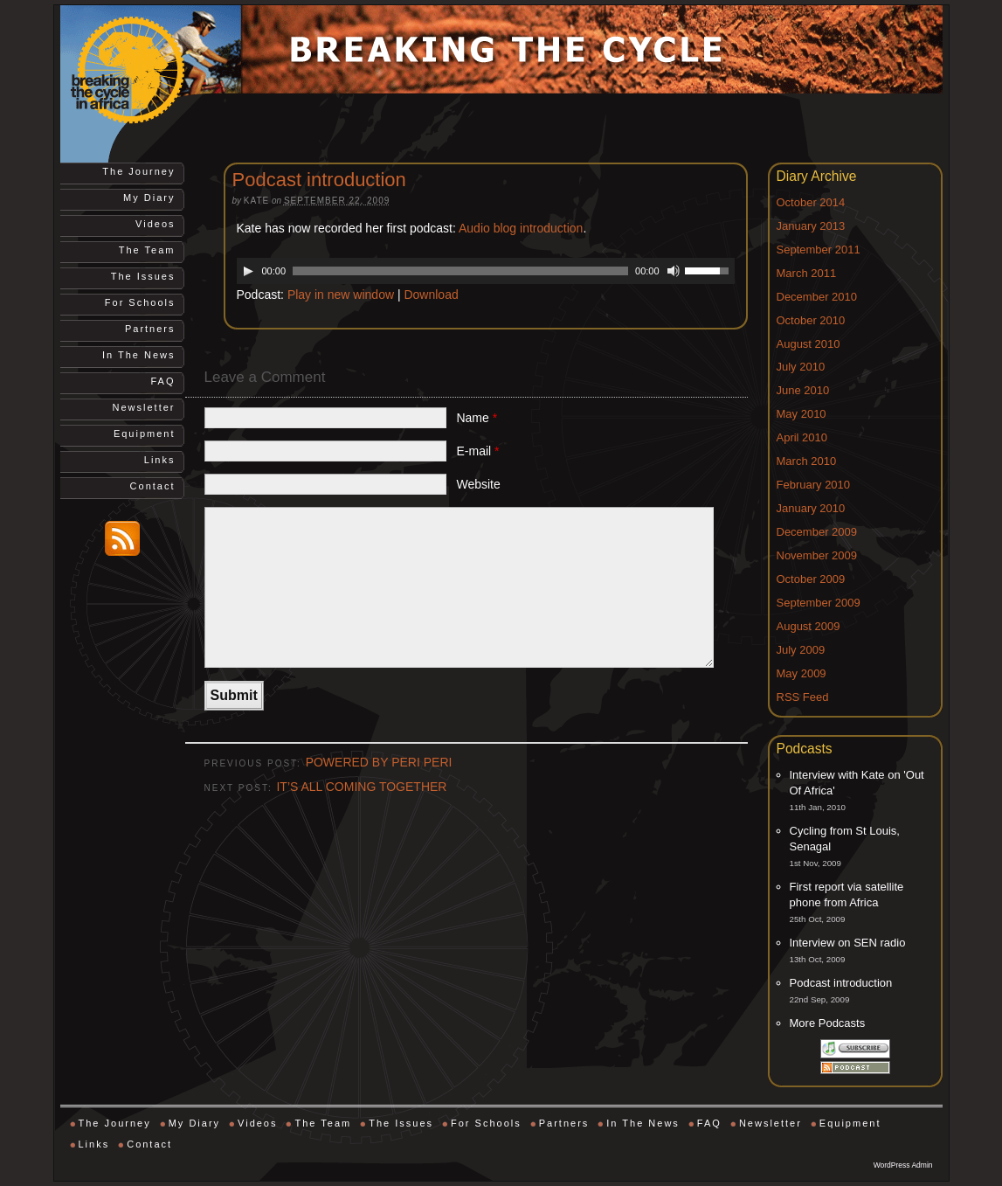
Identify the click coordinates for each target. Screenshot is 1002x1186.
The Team (147, 250)
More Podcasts (828, 1023)
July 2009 (801, 649)
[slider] (460, 271)
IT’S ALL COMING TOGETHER (361, 787)
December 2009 (817, 531)
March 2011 (807, 273)
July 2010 (801, 366)
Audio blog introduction (520, 228)
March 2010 (807, 461)
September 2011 (818, 249)
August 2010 (808, 343)
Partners (150, 328)
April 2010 (802, 437)
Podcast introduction (841, 982)
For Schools (140, 302)
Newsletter (144, 407)
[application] (486, 271)
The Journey (138, 171)
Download (431, 295)
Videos (155, 223)
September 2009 (818, 602)
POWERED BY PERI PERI (379, 762)
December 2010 (817, 296)
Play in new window (340, 295)
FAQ (162, 381)
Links (160, 459)
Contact (153, 486)
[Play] (248, 271)
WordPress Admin (903, 1165)
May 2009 (801, 673)
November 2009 (817, 555)
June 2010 (803, 390)
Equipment (145, 433)
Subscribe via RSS (855, 1067)
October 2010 (811, 320)
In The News (139, 355)
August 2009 (808, 626)
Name (476, 418)
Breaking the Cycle (147, 70)
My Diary (149, 197)
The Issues (143, 276)
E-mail (477, 451)
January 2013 (811, 225)
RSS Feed (803, 697)
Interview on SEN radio (848, 942)
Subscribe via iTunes (855, 1048)
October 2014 (811, 202)
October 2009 (811, 579)
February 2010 (814, 484)
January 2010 (811, 508)
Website (478, 484)
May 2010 (801, 413)
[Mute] (674, 271)
